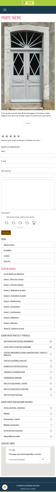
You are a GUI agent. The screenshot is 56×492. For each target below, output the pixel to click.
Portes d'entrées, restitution (28, 407)
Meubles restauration (28, 425)
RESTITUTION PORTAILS (28, 394)
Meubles (28, 413)
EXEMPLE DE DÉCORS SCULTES (28, 366)
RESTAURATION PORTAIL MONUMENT (28, 341)
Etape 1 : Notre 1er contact (14, 279)
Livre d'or (7, 261)
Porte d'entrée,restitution (28, 430)
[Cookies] (4, 487)
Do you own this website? (17, 459)
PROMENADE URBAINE (28, 377)
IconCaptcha (20, 227)
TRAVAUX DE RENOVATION (28, 372)
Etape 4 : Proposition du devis (15, 296)
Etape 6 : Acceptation (12, 307)
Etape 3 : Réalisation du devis (14, 290)
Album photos (9, 245)
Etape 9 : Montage (10, 323)
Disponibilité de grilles (28, 436)
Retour (27, 123)
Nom (3, 151)
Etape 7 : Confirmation (12, 312)
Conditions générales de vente (28, 485)
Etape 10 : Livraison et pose (14, 328)
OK (43, 459)
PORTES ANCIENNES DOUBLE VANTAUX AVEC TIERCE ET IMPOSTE (28, 353)
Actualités (7, 250)
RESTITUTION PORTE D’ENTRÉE (28, 389)
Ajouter (6, 232)
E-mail (3, 161)
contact (7, 256)
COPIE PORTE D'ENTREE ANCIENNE (28, 347)
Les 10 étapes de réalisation (14, 274)
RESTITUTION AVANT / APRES (28, 383)
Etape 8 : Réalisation (11, 317)
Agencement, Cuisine (28, 419)
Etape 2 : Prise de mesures (13, 285)
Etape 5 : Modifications (12, 301)
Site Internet (6, 171)
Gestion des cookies (28, 489)
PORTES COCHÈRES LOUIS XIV (28, 360)
